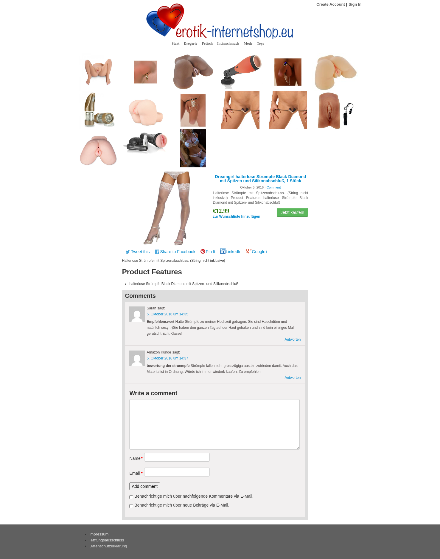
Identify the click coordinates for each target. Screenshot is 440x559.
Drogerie (190, 43)
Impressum (98, 534)
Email (134, 473)
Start (175, 43)
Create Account (330, 4)
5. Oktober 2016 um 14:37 (167, 358)
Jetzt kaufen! (292, 212)
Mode (248, 43)
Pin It (210, 251)
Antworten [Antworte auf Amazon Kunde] (292, 378)
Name (134, 458)
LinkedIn (234, 251)
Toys (260, 43)
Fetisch (207, 43)
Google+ (260, 251)
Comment (274, 187)
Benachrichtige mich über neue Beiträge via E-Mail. (181, 505)
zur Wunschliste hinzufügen (236, 216)
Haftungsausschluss (106, 540)
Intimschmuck (228, 43)
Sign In (355, 4)
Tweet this (140, 251)
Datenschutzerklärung (108, 546)
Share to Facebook (177, 251)
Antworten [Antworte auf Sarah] (292, 339)
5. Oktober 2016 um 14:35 (167, 314)
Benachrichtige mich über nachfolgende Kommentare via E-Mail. (193, 496)
